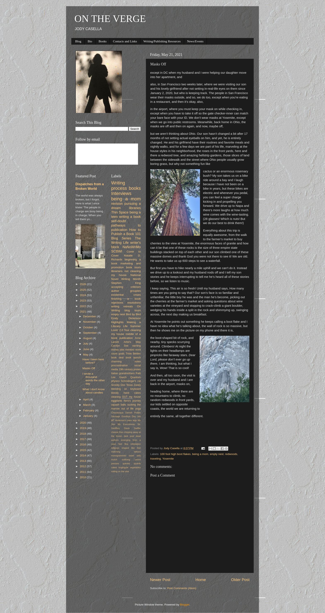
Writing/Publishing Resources (162, 41)
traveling (155, 458)
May (86, 354)
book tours (133, 267)
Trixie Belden (133, 353)
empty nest (216, 454)
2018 (83, 433)
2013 (83, 460)
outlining (126, 459)
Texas (129, 385)
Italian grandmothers (123, 373)
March (87, 404)
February (89, 410)
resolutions (134, 302)
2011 (83, 471)
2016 (83, 444)
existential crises (126, 294)
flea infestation (133, 444)
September (90, 332)
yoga (138, 408)
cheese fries (117, 432)
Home (200, 579)
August (88, 338)
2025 (83, 289)
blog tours (133, 310)
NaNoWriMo (131, 247)
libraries (135, 208)
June (86, 349)
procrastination (119, 365)
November (90, 321)
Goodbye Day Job (131, 416)
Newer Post (160, 579)
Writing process (119, 185)
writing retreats (122, 306)
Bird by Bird (133, 314)
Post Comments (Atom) (181, 588)
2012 (83, 466)
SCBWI (116, 251)
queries (126, 463)
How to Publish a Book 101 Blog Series (126, 234)
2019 (83, 428)
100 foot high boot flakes (175, 454)
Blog (78, 41)
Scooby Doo (118, 385)
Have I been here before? (93, 361)
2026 (83, 284)
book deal (117, 357)
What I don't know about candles (93, 391)
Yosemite (168, 458)
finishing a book (126, 298)
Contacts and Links (125, 41)
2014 (83, 455)
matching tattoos (126, 451)
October (88, 327)
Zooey (137, 385)
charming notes (126, 361)
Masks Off (88, 368)
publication (126, 338)
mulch (114, 459)
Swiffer (137, 428)
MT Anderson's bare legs (124, 420)
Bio (90, 41)
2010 (83, 477)
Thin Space (120, 212)
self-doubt (118, 221)
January (88, 415)
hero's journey (132, 400)
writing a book (130, 216)
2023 (83, 300)
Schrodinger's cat (131, 381)
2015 (83, 450)
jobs (122, 349)
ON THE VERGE (110, 18)
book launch (133, 357)
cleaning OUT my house (126, 396)
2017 (83, 439)
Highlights (117, 322)
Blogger (184, 604)
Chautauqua (117, 412)
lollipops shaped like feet (126, 448)
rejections (117, 302)
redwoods (231, 454)
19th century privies (130, 369)
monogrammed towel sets (126, 455)
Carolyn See (120, 345)
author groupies (126, 290)
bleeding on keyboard (126, 388)
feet (120, 444)
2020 (83, 422)
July (86, 343)
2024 (83, 295)
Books (103, 41)
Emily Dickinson (126, 318)
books (135, 188)
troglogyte (123, 467)
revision (117, 203)
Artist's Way (132, 342)
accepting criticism (126, 286)
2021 (83, 311)
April (86, 399)
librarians (117, 271)
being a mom (200, 454)
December (90, 316)
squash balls (118, 404)
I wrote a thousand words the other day (93, 378)
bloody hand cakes (126, 392)
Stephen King (126, 282)
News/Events (195, 41)
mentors (129, 349)
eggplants (116, 400)
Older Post (240, 579)
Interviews (121, 193)
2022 (83, 306)
